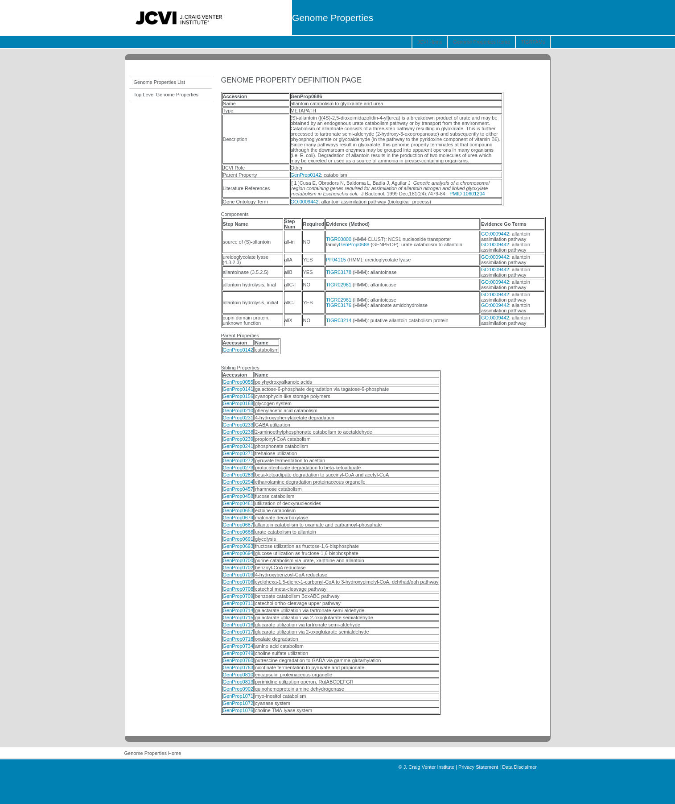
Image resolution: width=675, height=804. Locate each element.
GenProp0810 (238, 674)
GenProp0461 (238, 503)
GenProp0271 (238, 453)
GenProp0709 (238, 596)
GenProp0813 (238, 681)
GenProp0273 (238, 467)
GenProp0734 (238, 646)
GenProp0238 (238, 432)
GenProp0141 (238, 389)
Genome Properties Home (481, 42)
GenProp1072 (238, 703)
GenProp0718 (238, 639)
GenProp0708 (238, 589)
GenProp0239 (238, 439)
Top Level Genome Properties (166, 94)
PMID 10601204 (467, 193)
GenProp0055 (238, 382)
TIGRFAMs (533, 42)
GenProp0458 (238, 496)
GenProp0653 (238, 510)
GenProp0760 (238, 660)
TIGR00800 (338, 239)
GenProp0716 (238, 624)
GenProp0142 (306, 175)
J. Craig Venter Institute (428, 767)
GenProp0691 (238, 539)
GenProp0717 (238, 631)
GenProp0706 (238, 581)
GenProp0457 (238, 489)
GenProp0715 (238, 617)
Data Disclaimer (519, 767)
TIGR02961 (338, 284)
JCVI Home (429, 42)
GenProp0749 (238, 653)
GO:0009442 (305, 201)
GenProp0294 (238, 482)
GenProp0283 (238, 474)
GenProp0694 (238, 553)
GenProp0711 (238, 603)
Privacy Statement (478, 767)
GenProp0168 (238, 403)
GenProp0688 (354, 244)
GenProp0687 (238, 524)
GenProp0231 (238, 417)
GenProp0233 (238, 424)
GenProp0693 (238, 546)
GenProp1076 (238, 710)
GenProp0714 (238, 610)
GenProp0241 (238, 446)
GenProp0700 (238, 560)
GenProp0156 (238, 396)
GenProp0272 (238, 460)
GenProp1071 (238, 696)
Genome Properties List (159, 82)
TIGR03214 (338, 320)
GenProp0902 (238, 689)
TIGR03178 (338, 272)
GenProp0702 (238, 567)
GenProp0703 (238, 574)
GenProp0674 (238, 517)
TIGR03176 (338, 305)
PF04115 (336, 259)
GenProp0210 (238, 410)
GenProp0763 (238, 667)
